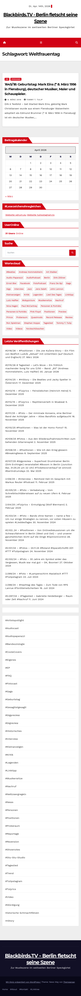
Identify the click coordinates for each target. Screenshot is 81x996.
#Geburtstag (12, 699)
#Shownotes (12, 849)
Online (14, 233)
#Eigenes (10, 659)
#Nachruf (10, 786)
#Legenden (11, 762)
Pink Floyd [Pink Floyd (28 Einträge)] (35, 311)
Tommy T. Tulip (33, 100)
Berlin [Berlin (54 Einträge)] (47, 277)
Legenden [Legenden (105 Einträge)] (38, 294)
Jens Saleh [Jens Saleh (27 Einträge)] (41, 289)
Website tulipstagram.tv (41, 214)
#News (9, 802)
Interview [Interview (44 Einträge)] (19, 289)
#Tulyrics (10, 889)
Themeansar (69, 982)
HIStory (9, 920)
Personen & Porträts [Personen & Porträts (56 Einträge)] (51, 306)
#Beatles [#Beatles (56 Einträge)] (10, 272)
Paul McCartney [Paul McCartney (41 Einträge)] (29, 306)
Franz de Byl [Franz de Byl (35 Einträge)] (56, 283)
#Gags (9, 691)
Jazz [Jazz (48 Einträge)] (29, 289)
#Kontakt (23, 989)
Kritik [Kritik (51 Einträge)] (26, 294)
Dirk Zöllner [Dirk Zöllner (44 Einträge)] (59, 277)
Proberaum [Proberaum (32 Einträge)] (21, 317)
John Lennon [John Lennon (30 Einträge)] (56, 289)
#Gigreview (11, 723)
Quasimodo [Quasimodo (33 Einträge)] (37, 317)
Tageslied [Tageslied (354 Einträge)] (48, 323)
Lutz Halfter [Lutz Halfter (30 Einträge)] (12, 300)
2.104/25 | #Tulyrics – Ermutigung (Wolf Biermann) (35, 504)
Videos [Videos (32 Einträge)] (19, 328)
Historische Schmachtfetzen (22, 912)
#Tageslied (11, 865)
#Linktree (34, 989)
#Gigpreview (12, 715)
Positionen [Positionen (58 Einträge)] (49, 311)
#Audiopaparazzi (15, 636)
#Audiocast (12, 628)
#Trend (9, 873)
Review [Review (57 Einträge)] (69, 317)
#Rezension (12, 841)
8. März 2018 (15, 100)
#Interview (11, 738)
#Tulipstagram (13, 881)
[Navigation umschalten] (41, 42)
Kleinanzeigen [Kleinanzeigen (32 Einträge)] (13, 294)
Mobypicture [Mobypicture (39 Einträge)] (28, 300)
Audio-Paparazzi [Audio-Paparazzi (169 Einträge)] (14, 277)
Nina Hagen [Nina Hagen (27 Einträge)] (12, 306)
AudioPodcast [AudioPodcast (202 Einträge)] (33, 277)
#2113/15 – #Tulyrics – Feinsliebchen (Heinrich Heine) (36, 390)
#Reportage (12, 833)
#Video (9, 897)
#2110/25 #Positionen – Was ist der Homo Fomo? (34, 427)
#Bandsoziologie (15, 644)
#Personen (16, 79)
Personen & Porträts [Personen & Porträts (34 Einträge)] (16, 311)
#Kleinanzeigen (14, 746)
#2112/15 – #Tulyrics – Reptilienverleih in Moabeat (35, 402)
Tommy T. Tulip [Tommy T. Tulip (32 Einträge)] (63, 323)
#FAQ (8, 675)
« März (9, 196)
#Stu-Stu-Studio (15, 857)
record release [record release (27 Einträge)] (54, 317)
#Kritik (9, 754)
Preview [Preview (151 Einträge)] (62, 311)
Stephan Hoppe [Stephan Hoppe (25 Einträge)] (32, 323)
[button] (77, 42)
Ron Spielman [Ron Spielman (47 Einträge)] (13, 323)
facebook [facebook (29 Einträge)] (25, 283)
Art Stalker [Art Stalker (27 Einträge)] (51, 272)
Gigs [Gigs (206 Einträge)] (8, 289)
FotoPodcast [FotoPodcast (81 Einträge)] (39, 283)
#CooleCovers (13, 652)
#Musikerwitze (13, 778)
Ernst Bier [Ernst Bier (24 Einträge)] (11, 283)
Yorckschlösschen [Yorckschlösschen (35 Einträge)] (35, 328)
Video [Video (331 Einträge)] (9, 328)
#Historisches (13, 731)
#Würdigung (12, 905)
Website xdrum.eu (15, 214)
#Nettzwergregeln (15, 794)
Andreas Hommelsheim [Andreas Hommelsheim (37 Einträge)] (31, 272)
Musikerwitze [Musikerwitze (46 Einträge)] (45, 300)
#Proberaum (12, 825)
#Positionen (12, 818)
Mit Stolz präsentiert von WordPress (23, 982)
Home (5, 989)
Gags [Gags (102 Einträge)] (68, 283)
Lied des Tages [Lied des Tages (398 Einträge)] (54, 294)
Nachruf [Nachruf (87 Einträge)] (59, 300)
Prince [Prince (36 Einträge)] (9, 317)
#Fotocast (11, 683)
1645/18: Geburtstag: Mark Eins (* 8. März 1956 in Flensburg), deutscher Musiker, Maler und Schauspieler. (40, 89)
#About (13, 989)
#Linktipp (11, 770)
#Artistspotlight (14, 620)
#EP (6, 79)
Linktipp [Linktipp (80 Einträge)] (69, 294)
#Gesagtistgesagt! (15, 707)
